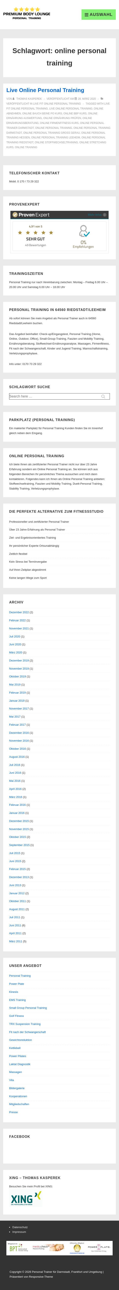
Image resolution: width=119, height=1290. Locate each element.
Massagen (15, 1072)
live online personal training (70, 108)
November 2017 (19, 708)
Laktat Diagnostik (19, 1064)
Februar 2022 (17, 620)
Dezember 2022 (19, 612)
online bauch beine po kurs (42, 113)
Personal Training (20, 975)
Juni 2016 (15, 772)
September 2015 (19, 845)
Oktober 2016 (17, 748)
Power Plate (16, 983)
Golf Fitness (16, 1016)
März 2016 (15, 797)
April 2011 (15, 933)
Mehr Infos (97, 215)
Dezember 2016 (19, 732)
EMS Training (17, 1000)
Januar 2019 (16, 700)
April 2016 (15, 788)
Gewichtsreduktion (20, 1040)
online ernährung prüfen (62, 118)
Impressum (19, 1231)
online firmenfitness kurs (59, 123)
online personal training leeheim (55, 137)
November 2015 (19, 829)
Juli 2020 (14, 636)
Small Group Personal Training (28, 1007)
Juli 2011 (14, 917)
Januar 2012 (16, 893)
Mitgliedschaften (19, 1104)
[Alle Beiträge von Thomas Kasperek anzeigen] (27, 98)
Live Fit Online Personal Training (57, 103)
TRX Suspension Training (24, 1024)
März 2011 (15, 941)
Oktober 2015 (17, 837)
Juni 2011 (15, 925)
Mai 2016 (14, 780)
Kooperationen (18, 1096)
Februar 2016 (17, 804)
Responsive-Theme (41, 1276)
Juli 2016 (14, 764)
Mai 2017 (14, 716)
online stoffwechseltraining (56, 142)
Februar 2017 (17, 724)
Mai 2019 (14, 684)
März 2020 (15, 652)
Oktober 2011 (17, 901)
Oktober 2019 (17, 676)
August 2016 (17, 756)
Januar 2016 (16, 813)
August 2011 (17, 909)
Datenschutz (20, 1227)
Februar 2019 (17, 692)
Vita (11, 1080)
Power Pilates (17, 1056)
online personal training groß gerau (51, 132)
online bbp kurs (74, 113)
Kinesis (13, 991)
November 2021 (19, 628)
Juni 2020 (15, 644)
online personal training (53, 127)
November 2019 (19, 668)
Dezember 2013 (19, 877)
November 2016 (19, 740)
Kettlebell (14, 1048)
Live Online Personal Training (45, 90)
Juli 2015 (14, 853)
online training (26, 147)
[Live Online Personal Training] (87, 98)
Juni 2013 (15, 885)
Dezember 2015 (19, 821)
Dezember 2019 (19, 660)
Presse (13, 1112)
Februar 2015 (17, 869)
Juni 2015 (15, 861)
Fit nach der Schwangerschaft (27, 1032)
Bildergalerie (16, 1088)
